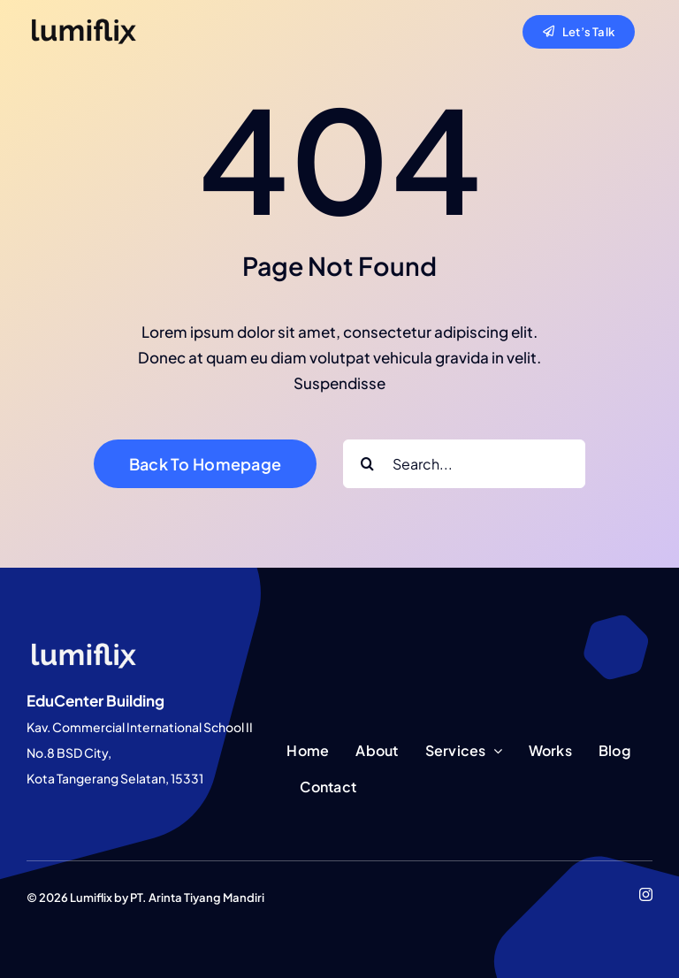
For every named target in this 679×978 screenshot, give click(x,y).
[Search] (367, 463)
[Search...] (464, 463)
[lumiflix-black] (84, 23)
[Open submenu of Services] (494, 751)
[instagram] (645, 894)
